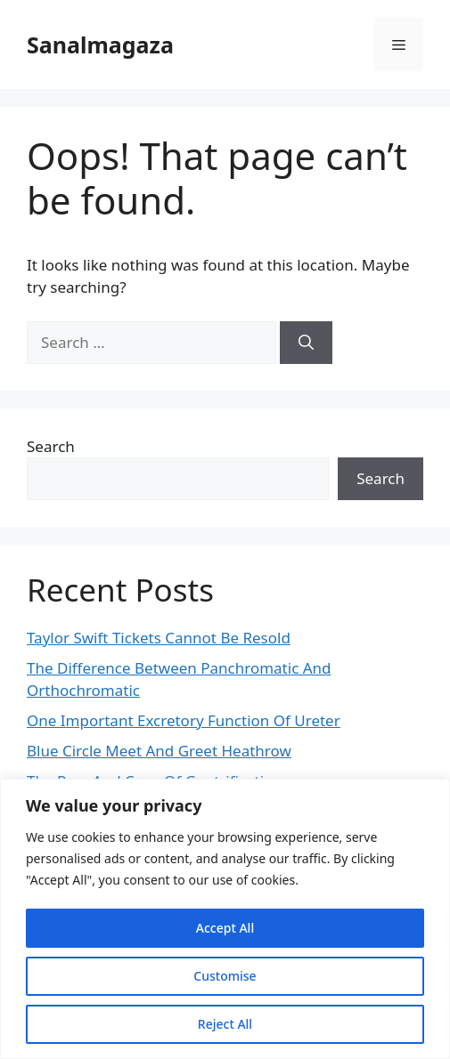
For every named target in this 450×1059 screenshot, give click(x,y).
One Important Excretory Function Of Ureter (183, 720)
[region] (225, 919)
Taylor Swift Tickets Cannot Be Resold (158, 637)
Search (51, 446)
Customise (224, 975)
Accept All (225, 927)
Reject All (225, 1023)
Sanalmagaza (100, 44)
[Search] (306, 342)
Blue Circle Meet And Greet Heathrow (159, 750)
